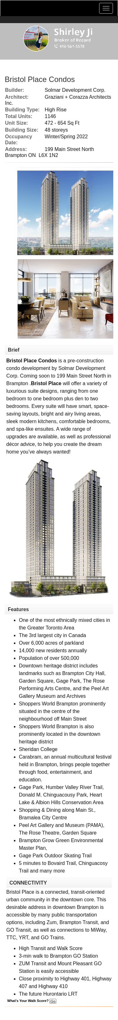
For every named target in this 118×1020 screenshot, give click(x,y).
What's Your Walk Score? (31, 1001)
